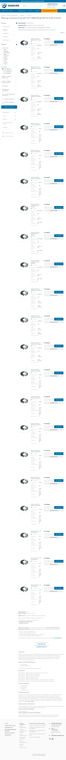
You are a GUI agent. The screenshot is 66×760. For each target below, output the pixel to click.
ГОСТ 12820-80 (7, 68)
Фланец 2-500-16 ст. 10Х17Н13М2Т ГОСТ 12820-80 (35, 234)
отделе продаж (52, 29)
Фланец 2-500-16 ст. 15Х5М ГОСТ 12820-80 (35, 478)
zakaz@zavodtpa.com (52, 5)
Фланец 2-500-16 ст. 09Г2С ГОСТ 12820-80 (35, 151)
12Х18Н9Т (6, 59)
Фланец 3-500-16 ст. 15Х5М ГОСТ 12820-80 (35, 505)
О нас (6, 723)
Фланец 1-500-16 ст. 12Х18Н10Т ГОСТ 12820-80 (36, 289)
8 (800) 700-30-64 (52, 4)
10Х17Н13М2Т (7, 52)
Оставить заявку (51, 7)
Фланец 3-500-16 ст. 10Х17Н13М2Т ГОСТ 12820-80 (35, 262)
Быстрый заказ (53, 45)
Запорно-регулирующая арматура (23, 731)
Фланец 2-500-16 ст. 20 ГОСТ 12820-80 (36, 559)
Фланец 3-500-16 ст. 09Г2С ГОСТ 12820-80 (35, 178)
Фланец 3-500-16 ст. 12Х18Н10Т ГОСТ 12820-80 (36, 343)
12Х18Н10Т (6, 51)
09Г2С (5, 49)
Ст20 (5, 60)
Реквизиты (8, 735)
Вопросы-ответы (10, 732)
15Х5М (5, 57)
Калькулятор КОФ (10, 725)
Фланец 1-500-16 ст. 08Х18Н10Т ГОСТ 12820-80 (36, 40)
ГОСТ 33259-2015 (7, 70)
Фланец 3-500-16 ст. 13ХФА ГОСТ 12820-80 (35, 424)
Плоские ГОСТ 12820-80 (34, 737)
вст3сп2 (5, 62)
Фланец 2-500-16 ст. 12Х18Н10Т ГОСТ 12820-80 (36, 316)
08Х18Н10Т (6, 56)
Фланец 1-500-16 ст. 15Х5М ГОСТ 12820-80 (35, 451)
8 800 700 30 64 (41, 644)
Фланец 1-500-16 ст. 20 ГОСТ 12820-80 (36, 532)
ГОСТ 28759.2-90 (8, 71)
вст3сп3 (5, 63)
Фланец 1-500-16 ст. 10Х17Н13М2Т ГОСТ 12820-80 (35, 205)
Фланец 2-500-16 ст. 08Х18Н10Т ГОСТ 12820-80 (36, 68)
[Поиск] (30, 5)
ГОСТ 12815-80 (7, 73)
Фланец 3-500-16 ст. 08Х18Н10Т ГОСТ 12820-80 (36, 96)
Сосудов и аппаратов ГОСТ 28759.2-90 (37, 725)
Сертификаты (9, 727)
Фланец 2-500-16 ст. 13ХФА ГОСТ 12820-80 (35, 397)
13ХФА (5, 54)
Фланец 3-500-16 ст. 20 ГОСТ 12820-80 (36, 585)
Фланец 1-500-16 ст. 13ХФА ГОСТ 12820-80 (35, 370)
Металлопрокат (23, 747)
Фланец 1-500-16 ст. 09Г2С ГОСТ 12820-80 (35, 124)
